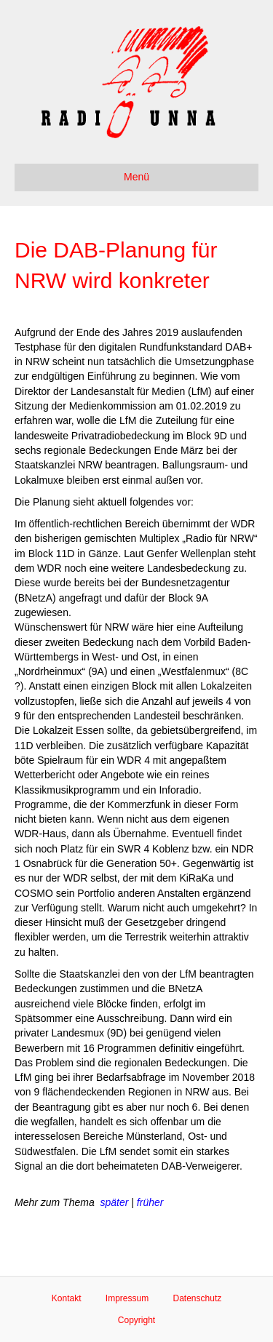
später (114, 1202)
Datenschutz (197, 1298)
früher (150, 1202)
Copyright (136, 1320)
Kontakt (67, 1298)
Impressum (127, 1298)
